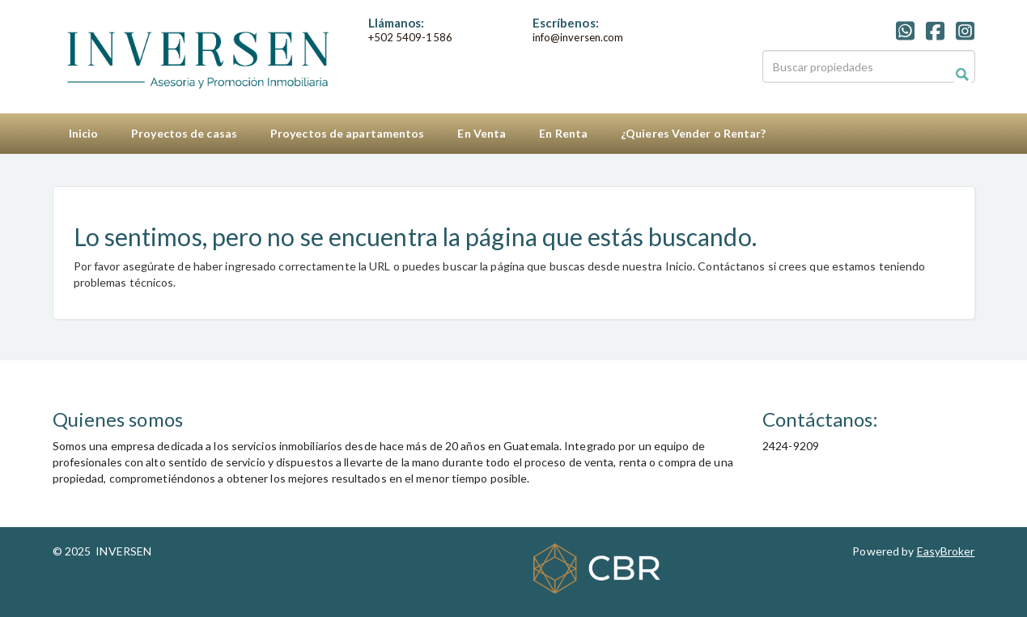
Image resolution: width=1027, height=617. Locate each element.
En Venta (481, 133)
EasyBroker (946, 551)
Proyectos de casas (184, 133)
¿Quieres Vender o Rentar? (693, 133)
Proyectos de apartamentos (347, 133)
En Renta (563, 133)
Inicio (84, 133)
